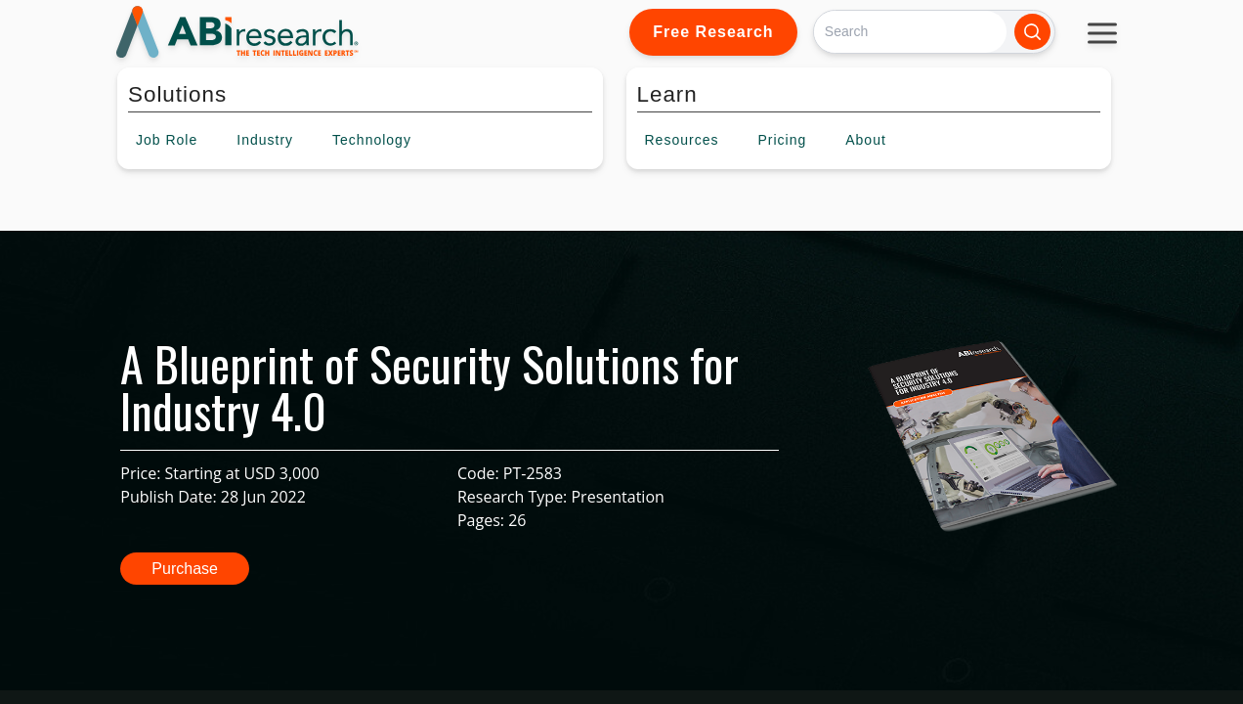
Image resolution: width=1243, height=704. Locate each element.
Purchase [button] (184, 568)
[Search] (910, 32)
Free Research (713, 31)
